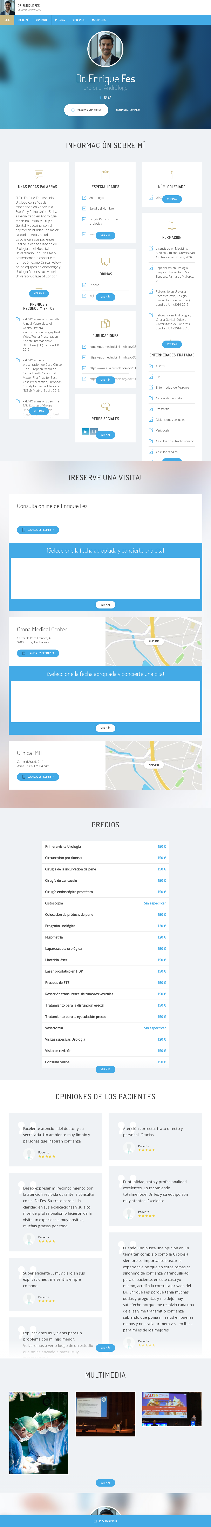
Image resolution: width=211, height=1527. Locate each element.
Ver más (39, 293)
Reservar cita (105, 1521)
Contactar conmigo (128, 109)
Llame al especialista (38, 530)
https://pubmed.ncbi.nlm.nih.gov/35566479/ (118, 347)
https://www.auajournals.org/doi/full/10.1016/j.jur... (122, 368)
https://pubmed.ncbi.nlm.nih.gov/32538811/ (118, 357)
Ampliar (154, 641)
